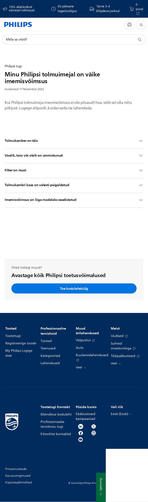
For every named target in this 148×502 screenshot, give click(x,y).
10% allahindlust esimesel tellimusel (21, 8)
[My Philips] (129, 25)
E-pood (139, 7)
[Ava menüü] (141, 25)
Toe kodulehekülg (74, 288)
